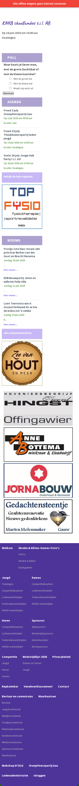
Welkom (7, 548)
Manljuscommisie (11, 716)
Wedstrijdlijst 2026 (35, 657)
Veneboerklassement (38, 687)
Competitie (9, 657)
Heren (6, 621)
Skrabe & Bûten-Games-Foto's (39, 548)
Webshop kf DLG (12, 766)
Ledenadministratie (15, 776)
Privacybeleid (61, 657)
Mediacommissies (12, 742)
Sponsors (38, 621)
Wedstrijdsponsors (42, 633)
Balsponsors (39, 627)
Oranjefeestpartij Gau (43, 766)
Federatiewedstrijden (14, 604)
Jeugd (6, 578)
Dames (36, 578)
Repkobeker (10, 687)
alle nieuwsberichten (18, 333)
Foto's (22, 554)
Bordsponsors (40, 647)
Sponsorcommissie (12, 749)
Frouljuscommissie (12, 722)
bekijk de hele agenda (18, 177)
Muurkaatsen (9, 755)
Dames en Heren (32, 663)
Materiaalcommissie (13, 729)
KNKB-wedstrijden (12, 610)
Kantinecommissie (12, 736)
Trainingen (7, 584)
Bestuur (6, 703)
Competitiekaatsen (12, 591)
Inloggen (40, 776)
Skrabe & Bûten (27, 561)
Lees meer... (10, 270)
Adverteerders (40, 640)
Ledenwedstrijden (12, 597)
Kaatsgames (25, 567)
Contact (63, 687)
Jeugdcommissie (11, 709)
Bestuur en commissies (17, 696)
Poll (11, 57)
